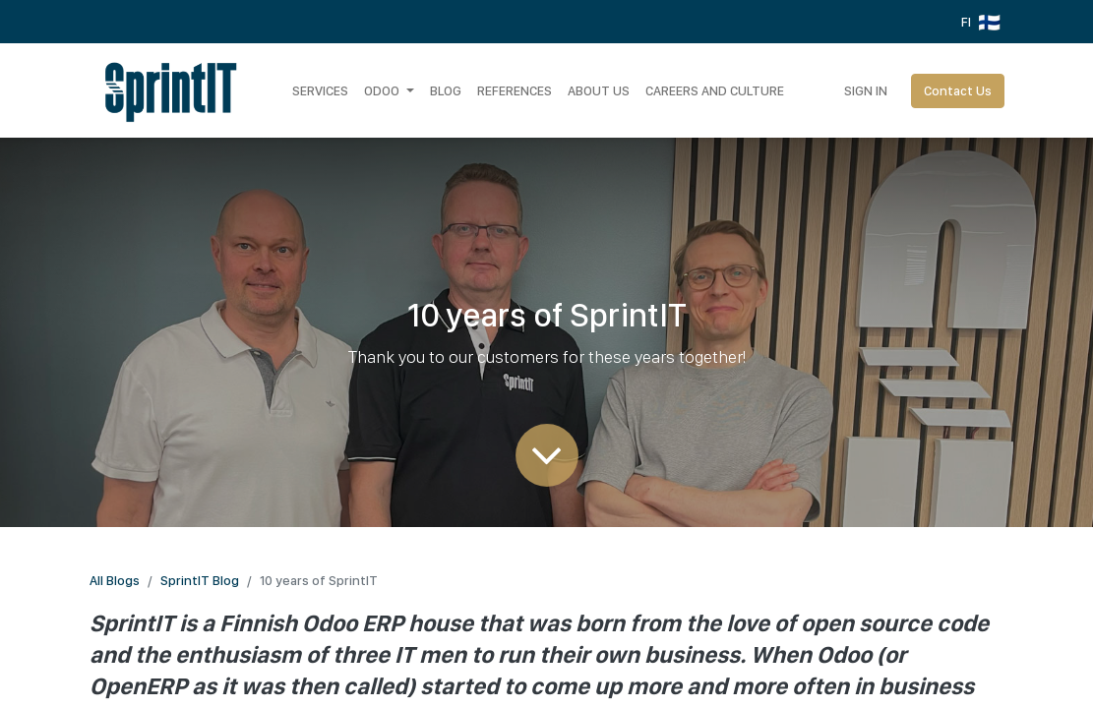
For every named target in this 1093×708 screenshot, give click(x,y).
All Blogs (115, 580)
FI (981, 22)
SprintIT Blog (199, 580)
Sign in (865, 90)
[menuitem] (320, 90)
